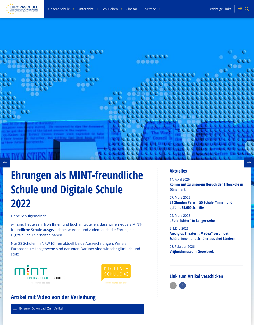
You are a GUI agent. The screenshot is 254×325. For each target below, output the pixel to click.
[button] (173, 285)
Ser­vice (150, 9)
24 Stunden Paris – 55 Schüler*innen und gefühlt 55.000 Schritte (201, 205)
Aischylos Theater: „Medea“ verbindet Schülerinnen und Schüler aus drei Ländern (202, 236)
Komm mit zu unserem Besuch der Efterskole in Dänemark (206, 187)
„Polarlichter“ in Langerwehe (192, 220)
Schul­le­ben (109, 9)
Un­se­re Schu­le (59, 9)
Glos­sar (131, 9)
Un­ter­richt (85, 9)
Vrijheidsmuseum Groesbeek (192, 251)
